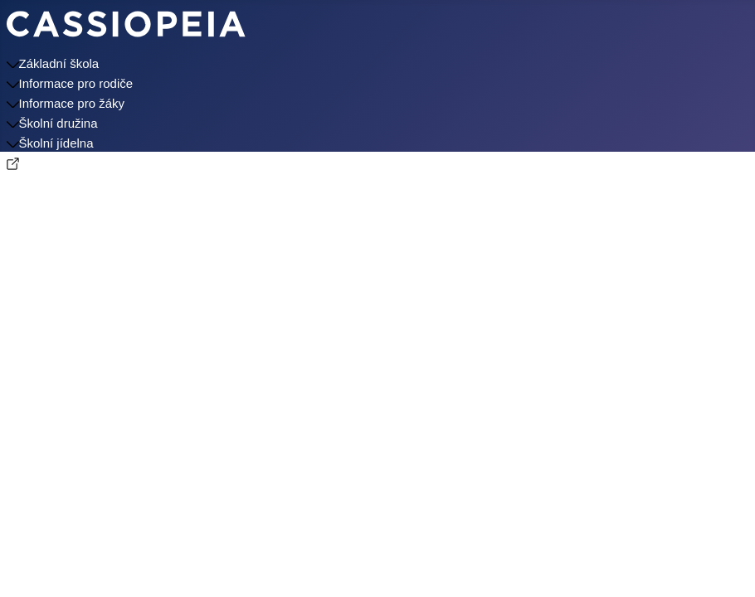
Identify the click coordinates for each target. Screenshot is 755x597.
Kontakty (31, 183)
